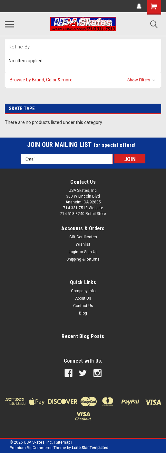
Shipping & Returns (83, 259)
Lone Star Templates (90, 448)
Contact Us (83, 306)
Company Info (83, 291)
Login (73, 252)
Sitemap (63, 442)
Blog (83, 313)
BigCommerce (40, 448)
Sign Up (90, 252)
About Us (83, 298)
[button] (83, 80)
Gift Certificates (83, 237)
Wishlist (83, 244)
